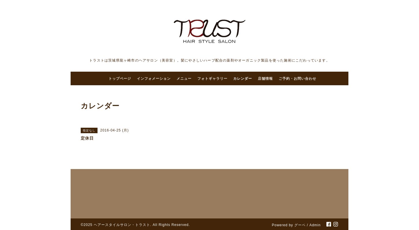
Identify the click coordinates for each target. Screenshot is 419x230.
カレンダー (242, 79)
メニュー (184, 79)
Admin (315, 225)
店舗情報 (265, 79)
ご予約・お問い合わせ (297, 79)
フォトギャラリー (212, 79)
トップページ (120, 79)
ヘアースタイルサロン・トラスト (122, 225)
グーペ (300, 225)
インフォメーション (154, 79)
